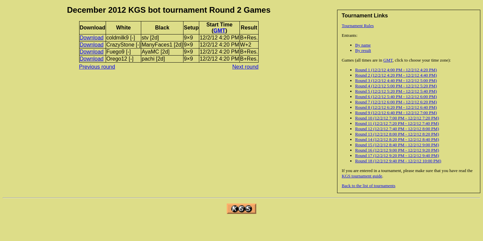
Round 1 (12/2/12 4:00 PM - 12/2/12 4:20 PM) (396, 69)
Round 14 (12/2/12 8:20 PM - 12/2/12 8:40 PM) (397, 139)
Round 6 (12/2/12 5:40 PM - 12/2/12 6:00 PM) (396, 96)
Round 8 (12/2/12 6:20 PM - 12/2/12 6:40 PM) (396, 107)
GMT (388, 60)
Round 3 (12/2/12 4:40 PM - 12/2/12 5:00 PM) (396, 80)
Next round (245, 67)
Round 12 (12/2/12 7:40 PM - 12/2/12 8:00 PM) (397, 128)
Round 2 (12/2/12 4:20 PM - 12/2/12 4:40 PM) (396, 75)
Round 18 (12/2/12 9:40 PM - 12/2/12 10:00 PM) (398, 160)
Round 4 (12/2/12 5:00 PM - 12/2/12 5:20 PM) (396, 85)
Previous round (97, 67)
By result (363, 50)
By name (363, 45)
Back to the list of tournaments (368, 185)
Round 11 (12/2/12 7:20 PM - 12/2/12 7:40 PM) (397, 123)
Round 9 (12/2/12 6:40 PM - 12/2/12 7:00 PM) (396, 112)
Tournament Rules (358, 25)
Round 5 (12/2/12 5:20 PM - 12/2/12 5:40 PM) (396, 91)
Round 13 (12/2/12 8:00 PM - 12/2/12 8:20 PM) (397, 134)
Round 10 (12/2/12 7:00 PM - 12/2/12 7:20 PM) (397, 117)
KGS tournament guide (362, 175)
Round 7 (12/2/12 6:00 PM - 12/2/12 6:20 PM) (396, 101)
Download (92, 38)
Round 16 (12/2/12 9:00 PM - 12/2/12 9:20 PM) (397, 150)
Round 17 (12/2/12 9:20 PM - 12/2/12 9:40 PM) (397, 155)
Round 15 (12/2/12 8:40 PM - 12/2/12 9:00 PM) (397, 144)
